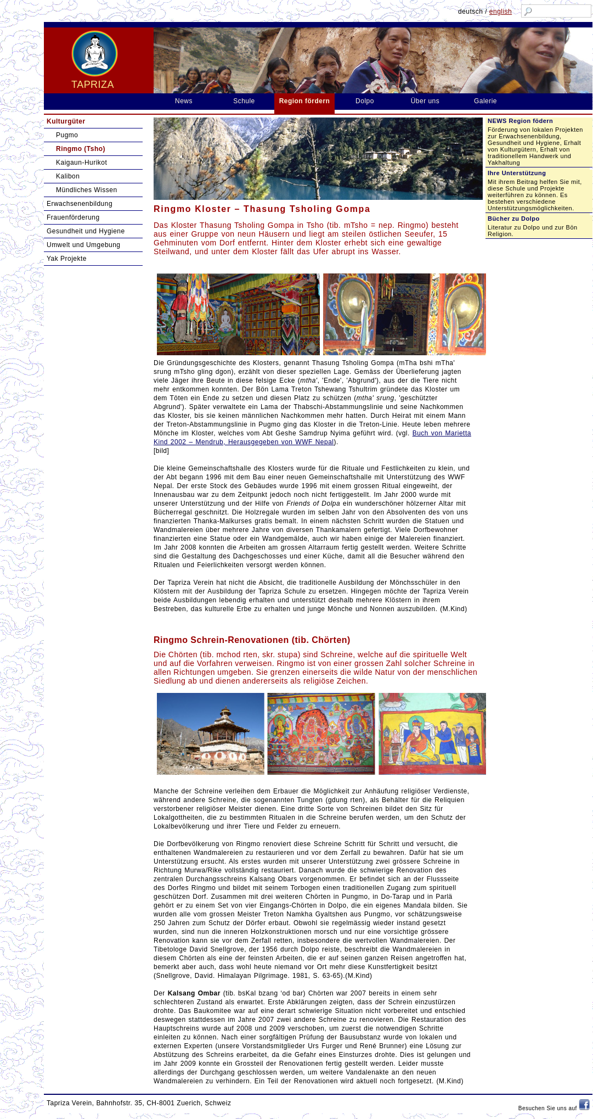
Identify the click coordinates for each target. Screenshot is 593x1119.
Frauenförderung (73, 217)
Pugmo (67, 135)
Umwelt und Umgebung (84, 245)
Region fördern (304, 101)
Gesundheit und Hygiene (86, 231)
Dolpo (364, 101)
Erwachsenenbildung (79, 204)
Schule (244, 101)
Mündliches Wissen (86, 190)
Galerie (485, 101)
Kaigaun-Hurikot (81, 162)
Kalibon (68, 176)
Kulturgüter (66, 121)
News (184, 101)
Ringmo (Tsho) (80, 149)
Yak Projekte (67, 258)
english (500, 11)
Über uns (425, 101)
